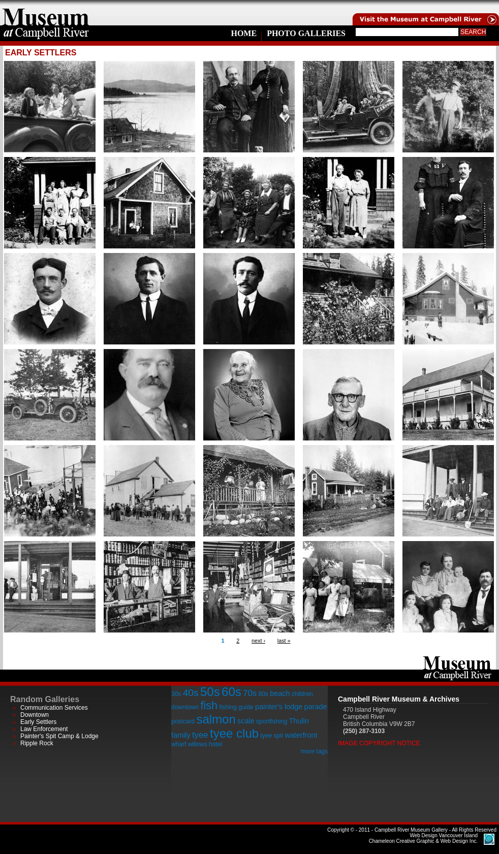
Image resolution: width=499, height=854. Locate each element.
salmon (215, 719)
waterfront (301, 735)
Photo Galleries (306, 33)
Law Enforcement (44, 729)
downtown (185, 707)
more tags (314, 751)
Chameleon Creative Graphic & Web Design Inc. (423, 838)
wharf (178, 744)
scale (246, 721)
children (302, 694)
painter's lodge (278, 707)
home (45, 12)
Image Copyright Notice (379, 743)
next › (258, 641)
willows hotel (205, 744)
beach (280, 693)
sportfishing (271, 721)
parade (315, 707)
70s (250, 693)
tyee (200, 735)
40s (191, 692)
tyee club (234, 733)
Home (244, 33)
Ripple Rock (36, 743)
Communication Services (54, 707)
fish (208, 705)
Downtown (34, 714)
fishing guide (236, 707)
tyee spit (271, 735)
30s (176, 694)
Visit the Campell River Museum (425, 12)
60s (231, 692)
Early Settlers (38, 721)
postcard (183, 721)
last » (284, 641)
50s (210, 692)
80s (263, 694)
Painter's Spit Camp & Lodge (59, 736)
